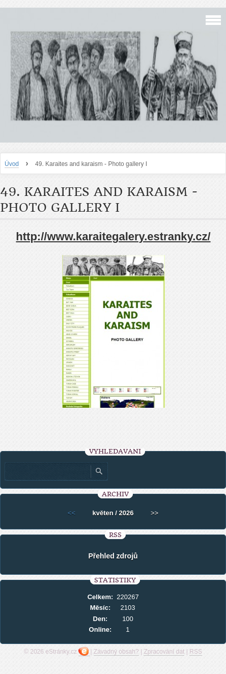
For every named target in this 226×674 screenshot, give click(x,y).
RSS (195, 651)
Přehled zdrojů (112, 556)
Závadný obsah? (116, 651)
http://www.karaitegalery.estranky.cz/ (113, 236)
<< (71, 513)
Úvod (12, 163)
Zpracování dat (164, 651)
